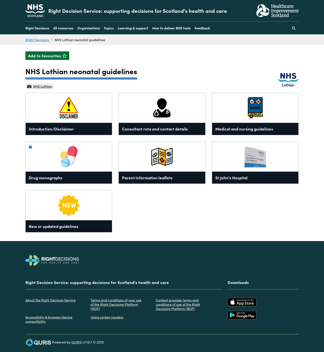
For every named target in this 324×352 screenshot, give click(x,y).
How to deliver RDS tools (171, 28)
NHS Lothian (39, 86)
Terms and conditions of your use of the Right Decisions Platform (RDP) (116, 304)
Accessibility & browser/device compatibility (48, 319)
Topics (109, 28)
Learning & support (133, 28)
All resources (63, 28)
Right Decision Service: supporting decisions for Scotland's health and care (137, 10)
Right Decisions (37, 28)
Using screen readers (107, 317)
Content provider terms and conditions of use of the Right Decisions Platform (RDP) (178, 304)
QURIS (76, 342)
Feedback (202, 28)
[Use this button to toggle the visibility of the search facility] (294, 28)
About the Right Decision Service (50, 300)
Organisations (88, 28)
